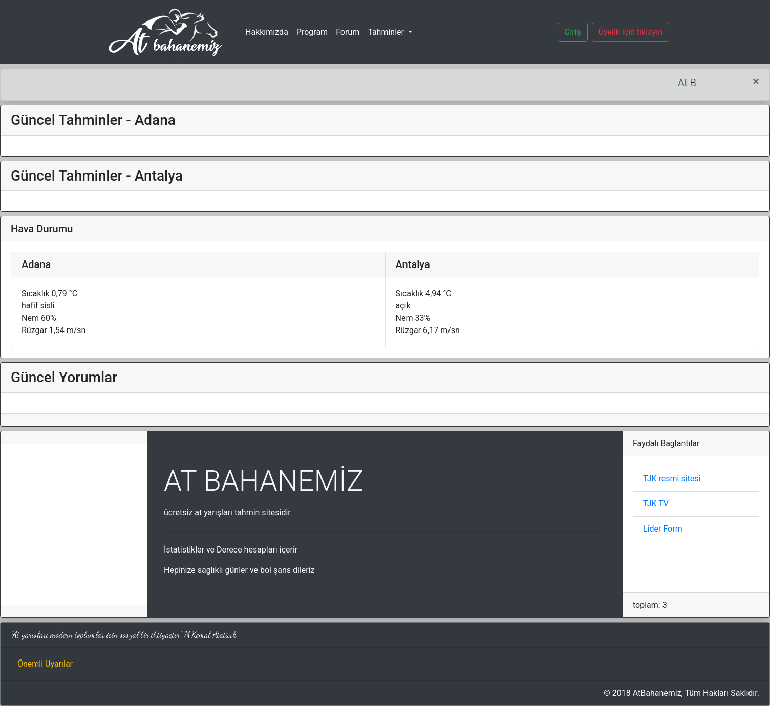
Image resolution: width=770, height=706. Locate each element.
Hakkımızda (266, 32)
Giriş (572, 32)
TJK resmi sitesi (671, 478)
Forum (347, 32)
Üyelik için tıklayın (630, 32)
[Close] (756, 81)
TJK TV (656, 504)
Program (312, 32)
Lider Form (662, 529)
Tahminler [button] (387, 32)
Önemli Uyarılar (45, 664)
